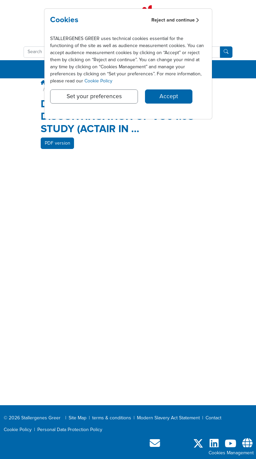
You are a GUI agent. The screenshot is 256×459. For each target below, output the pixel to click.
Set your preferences (94, 96)
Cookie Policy (98, 81)
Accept (168, 96)
